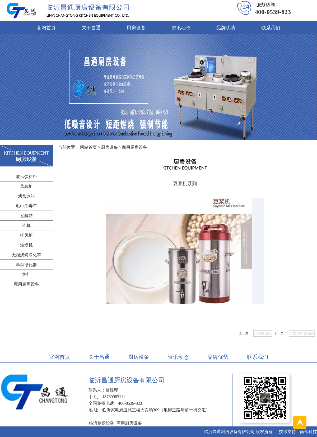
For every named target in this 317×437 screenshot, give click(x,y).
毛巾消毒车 (26, 206)
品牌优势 (225, 27)
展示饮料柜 (26, 176)
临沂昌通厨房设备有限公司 (229, 431)
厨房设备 (136, 27)
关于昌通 (91, 27)
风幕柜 (26, 186)
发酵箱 (26, 215)
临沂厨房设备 (101, 423)
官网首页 (46, 27)
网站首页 (88, 147)
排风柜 (26, 235)
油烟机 (26, 245)
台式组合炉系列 (302, 334)
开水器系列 (263, 334)
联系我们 (270, 27)
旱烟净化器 (26, 264)
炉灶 (26, 274)
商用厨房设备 (26, 284)
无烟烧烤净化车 (26, 255)
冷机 (26, 225)
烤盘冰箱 (26, 196)
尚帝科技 (308, 431)
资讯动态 (180, 27)
